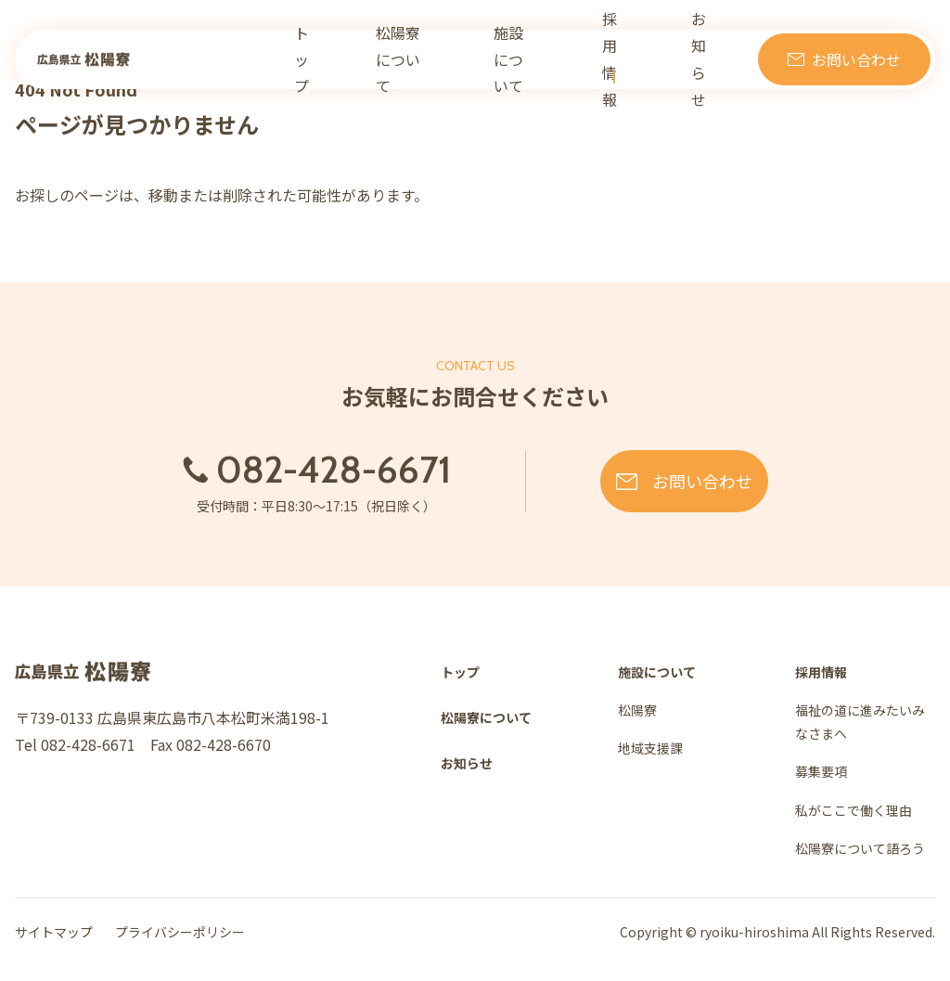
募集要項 (821, 771)
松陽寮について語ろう (860, 848)
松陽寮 (637, 710)
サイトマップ (54, 932)
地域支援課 (650, 748)
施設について (540, 59)
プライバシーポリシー (180, 932)
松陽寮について (430, 59)
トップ (338, 59)
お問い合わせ (856, 60)
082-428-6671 (281, 469)
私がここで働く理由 (853, 810)
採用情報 (628, 59)
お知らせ (704, 59)
